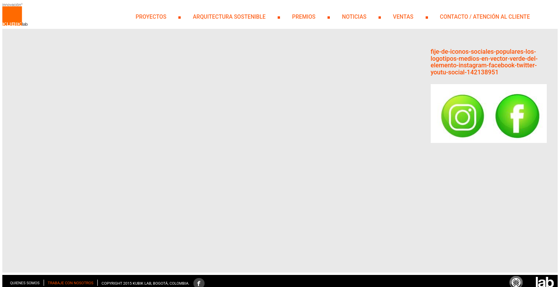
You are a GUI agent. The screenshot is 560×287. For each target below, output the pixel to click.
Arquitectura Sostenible (229, 17)
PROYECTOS (151, 17)
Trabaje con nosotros (70, 283)
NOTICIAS (354, 17)
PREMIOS (303, 17)
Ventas (403, 17)
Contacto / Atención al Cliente (485, 17)
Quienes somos (25, 283)
